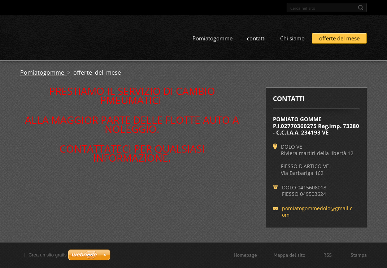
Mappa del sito (289, 255)
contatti (256, 38)
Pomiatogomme (212, 38)
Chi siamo (292, 38)
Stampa (359, 255)
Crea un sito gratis (48, 255)
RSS (327, 255)
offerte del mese (339, 38)
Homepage (245, 255)
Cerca (361, 8)
